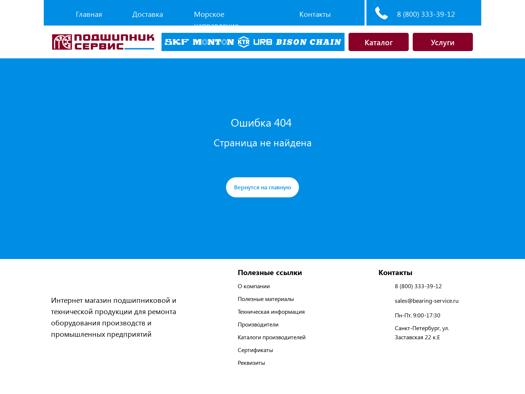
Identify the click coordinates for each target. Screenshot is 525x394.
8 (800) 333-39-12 (426, 14)
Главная (89, 14)
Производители (258, 324)
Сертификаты (255, 350)
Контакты (315, 14)
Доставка (147, 14)
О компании (254, 286)
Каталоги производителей (272, 337)
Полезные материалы (266, 298)
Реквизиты (251, 362)
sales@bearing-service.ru (427, 300)
